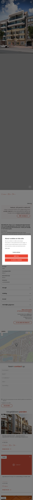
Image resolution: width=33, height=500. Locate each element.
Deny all (16, 256)
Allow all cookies (16, 259)
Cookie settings (16, 252)
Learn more (7, 248)
